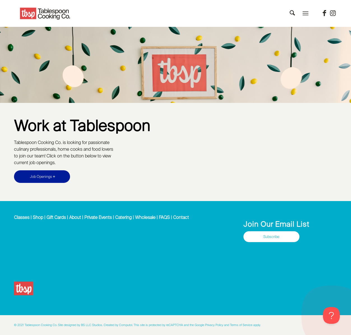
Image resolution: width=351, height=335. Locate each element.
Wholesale (145, 217)
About (75, 217)
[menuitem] (292, 13)
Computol (125, 325)
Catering (123, 217)
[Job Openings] (42, 176)
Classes (21, 217)
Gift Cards (56, 217)
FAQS (164, 217)
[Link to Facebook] (324, 13)
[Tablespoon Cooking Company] (45, 13)
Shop (38, 217)
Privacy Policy (214, 325)
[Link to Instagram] (333, 13)
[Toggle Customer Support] (331, 315)
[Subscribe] (271, 236)
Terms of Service (241, 325)
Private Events (98, 217)
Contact (181, 217)
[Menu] (305, 13)
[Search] (292, 13)
